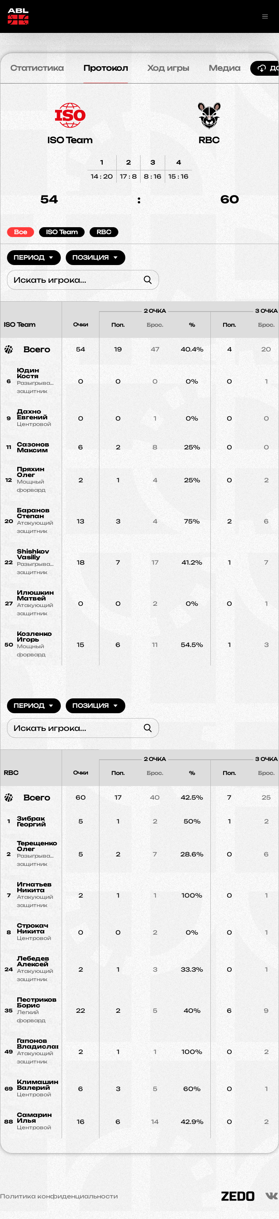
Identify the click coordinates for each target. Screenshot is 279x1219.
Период (34, 257)
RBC (208, 140)
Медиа (224, 67)
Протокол (105, 67)
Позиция (95, 257)
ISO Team (69, 140)
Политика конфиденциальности (59, 1196)
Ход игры (168, 67)
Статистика (37, 67)
